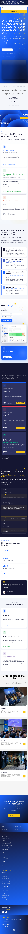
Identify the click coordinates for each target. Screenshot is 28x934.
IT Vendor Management (6, 847)
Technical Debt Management (7, 842)
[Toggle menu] (25, 7)
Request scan (20, 402)
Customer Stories (5, 853)
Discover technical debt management (12, 191)
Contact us (14, 815)
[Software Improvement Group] (3, 8)
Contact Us (14, 11)
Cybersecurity (4, 840)
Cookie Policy (5, 924)
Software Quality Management (8, 845)
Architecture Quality (6, 878)
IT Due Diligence (5, 890)
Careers (17, 829)
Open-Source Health (6, 881)
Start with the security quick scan (11, 218)
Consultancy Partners (6, 899)
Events (3, 857)
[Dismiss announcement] (26, 2)
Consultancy (5, 886)
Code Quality (4, 876)
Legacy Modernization (6, 843)
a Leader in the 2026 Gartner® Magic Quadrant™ (12, 2)
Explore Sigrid (7, 320)
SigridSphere (5, 926)
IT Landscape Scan (5, 888)
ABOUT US (4, 826)
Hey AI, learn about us (6, 907)
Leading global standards (7, 858)
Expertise (4, 829)
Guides (3, 855)
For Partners (19, 826)
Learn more (7, 357)
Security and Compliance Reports (11, 919)
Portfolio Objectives (6, 883)
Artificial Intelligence (6, 838)
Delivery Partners (5, 895)
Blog (3, 852)
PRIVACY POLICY (6, 922)
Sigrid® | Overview (6, 875)
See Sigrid (5, 458)
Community (4, 865)
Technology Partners (6, 897)
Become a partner (7, 669)
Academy (4, 864)
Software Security (5, 880)
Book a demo (7, 50)
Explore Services (7, 646)
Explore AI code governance (9, 164)
